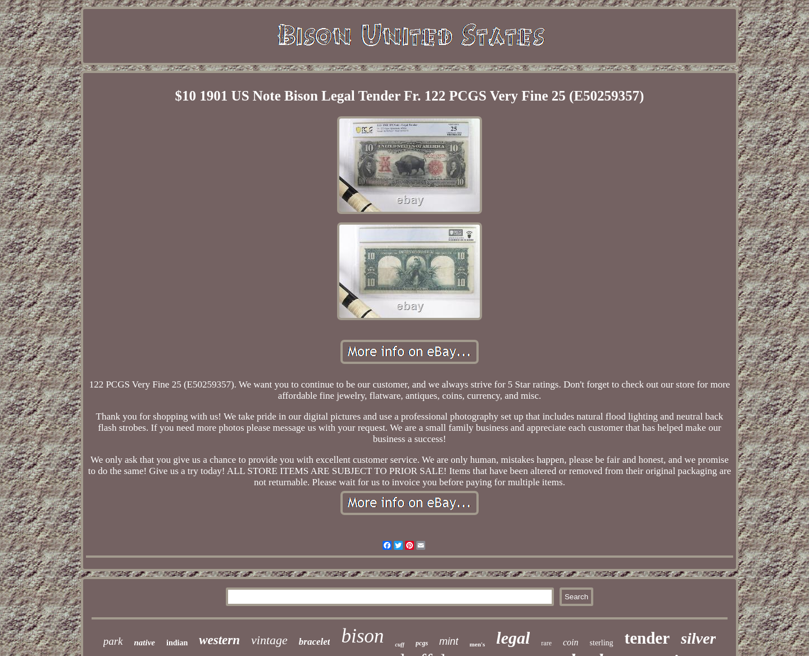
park (113, 641)
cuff (399, 644)
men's (477, 644)
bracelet (314, 641)
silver (698, 638)
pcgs (422, 643)
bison (362, 636)
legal (513, 637)
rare (546, 643)
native (145, 642)
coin (571, 642)
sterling (601, 643)
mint (448, 641)
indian (177, 643)
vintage (269, 640)
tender (647, 638)
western (219, 640)
